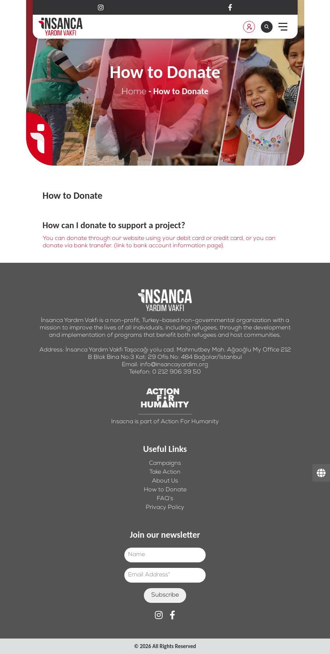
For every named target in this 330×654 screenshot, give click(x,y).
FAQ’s (165, 499)
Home (133, 92)
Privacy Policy (165, 508)
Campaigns (165, 464)
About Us (165, 481)
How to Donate (165, 490)
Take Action (165, 473)
